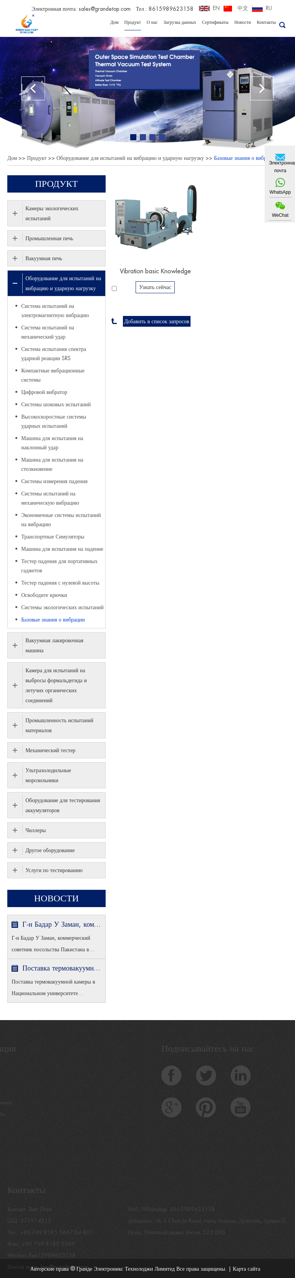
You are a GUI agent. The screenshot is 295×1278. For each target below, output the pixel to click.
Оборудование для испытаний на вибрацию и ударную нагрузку (130, 158)
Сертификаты (215, 22)
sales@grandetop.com (105, 9)
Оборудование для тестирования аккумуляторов (62, 805)
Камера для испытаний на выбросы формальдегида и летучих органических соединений (56, 685)
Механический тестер (50, 750)
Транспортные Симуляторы (52, 536)
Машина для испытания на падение (62, 549)
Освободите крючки (44, 595)
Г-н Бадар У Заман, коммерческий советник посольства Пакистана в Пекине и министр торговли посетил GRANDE (61, 924)
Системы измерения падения (54, 481)
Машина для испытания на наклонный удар (52, 442)
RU (269, 8)
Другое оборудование (50, 850)
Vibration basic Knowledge (155, 271)
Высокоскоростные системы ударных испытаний (53, 421)
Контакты (266, 22)
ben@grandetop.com (65, 1270)
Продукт (132, 22)
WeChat (280, 215)
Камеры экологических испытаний (51, 213)
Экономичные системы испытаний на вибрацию (61, 519)
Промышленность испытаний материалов (59, 725)
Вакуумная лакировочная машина (54, 645)
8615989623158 (192, 1212)
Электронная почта (280, 166)
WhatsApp (280, 192)
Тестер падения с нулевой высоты (60, 582)
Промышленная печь (49, 238)
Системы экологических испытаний (62, 607)
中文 (242, 8)
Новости (242, 22)
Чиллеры (35, 830)
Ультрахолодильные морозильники (48, 775)
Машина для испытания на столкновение (52, 464)
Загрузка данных (180, 22)
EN (216, 8)
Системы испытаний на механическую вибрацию (50, 498)
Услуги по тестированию (54, 870)
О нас (152, 22)
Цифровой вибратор (44, 392)
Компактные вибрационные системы (53, 375)
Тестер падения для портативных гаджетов (59, 565)
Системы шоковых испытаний (56, 404)
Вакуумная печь (43, 258)
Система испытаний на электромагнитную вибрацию (55, 310)
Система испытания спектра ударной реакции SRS (53, 353)
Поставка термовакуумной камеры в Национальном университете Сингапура (61, 968)
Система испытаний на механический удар (47, 332)
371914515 (35, 1224)
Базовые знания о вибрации (246, 158)
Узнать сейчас (155, 287)
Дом (114, 22)
